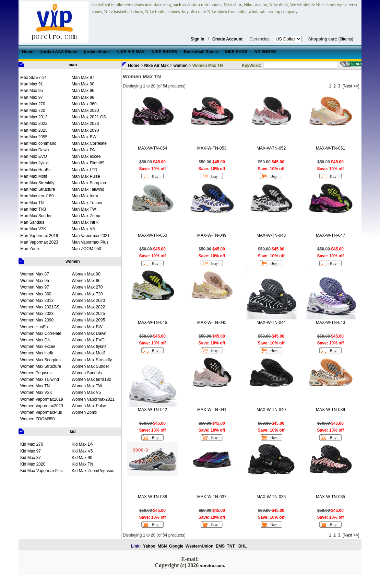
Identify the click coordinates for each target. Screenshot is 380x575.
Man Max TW (84, 209)
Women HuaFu (34, 327)
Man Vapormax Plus (90, 242)
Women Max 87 (34, 274)
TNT (231, 546)
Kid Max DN (83, 444)
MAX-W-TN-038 (152, 496)
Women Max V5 (86, 392)
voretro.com (212, 565)
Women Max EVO (88, 340)
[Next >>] (351, 86)
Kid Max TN (82, 464)
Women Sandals (87, 373)
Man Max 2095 (33, 136)
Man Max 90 (83, 84)
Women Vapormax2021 (93, 399)
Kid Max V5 (82, 451)
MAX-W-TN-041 (211, 409)
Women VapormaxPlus (41, 412)
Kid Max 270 (31, 444)
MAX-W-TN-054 (152, 148)
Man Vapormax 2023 (39, 242)
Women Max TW (87, 386)
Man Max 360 (84, 104)
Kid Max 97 (30, 451)
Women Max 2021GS (40, 307)
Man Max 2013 (33, 117)
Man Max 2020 (85, 110)
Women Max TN (35, 386)
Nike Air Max (156, 65)
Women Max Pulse (89, 405)
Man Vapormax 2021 (91, 235)
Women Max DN (35, 340)
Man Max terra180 (37, 195)
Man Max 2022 (33, 123)
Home (133, 65)
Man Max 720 (32, 110)
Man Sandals (32, 222)
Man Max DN (84, 150)
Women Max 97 (34, 287)
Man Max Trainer (87, 202)
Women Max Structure (40, 366)
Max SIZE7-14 (33, 77)
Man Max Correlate (89, 143)
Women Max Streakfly (92, 359)
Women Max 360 (35, 294)
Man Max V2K (33, 228)
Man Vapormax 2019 (39, 235)
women (73, 261)
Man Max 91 (31, 84)
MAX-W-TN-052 (271, 148)
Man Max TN (32, 202)
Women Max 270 (87, 287)
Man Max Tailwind (88, 189)
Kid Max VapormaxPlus (41, 470)
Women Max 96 (86, 280)
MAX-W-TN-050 (152, 235)
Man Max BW (84, 136)
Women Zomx (84, 412)
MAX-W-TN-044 (271, 322)
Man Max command (38, 143)
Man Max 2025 (33, 130)
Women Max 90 (86, 274)
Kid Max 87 (30, 457)
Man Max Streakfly (37, 182)
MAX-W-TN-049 (211, 235)
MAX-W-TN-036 (271, 496)
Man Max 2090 (85, 130)
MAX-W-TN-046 (152, 322)
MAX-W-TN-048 (271, 235)
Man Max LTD (84, 169)
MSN (162, 546)
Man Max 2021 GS (89, 117)
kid (72, 431)
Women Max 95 (34, 280)
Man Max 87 (83, 77)
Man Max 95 (31, 90)
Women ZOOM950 (37, 418)
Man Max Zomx (86, 215)
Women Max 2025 (88, 313)
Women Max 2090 (37, 320)
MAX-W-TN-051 (330, 148)
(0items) (346, 39)
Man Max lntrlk (85, 222)
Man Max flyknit (34, 163)
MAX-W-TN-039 (330, 409)
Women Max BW (87, 327)
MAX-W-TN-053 (211, 148)
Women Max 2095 (88, 320)
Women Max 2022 (88, 307)
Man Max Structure (37, 189)
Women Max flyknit (89, 346)
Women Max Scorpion (40, 359)
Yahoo (149, 546)
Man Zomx (30, 248)
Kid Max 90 (82, 457)
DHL (242, 546)
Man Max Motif (33, 176)
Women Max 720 (87, 294)
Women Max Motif (88, 353)
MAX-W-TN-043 (330, 322)
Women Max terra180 (91, 379)
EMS (220, 546)
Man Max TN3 (33, 209)
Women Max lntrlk (36, 353)
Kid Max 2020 (32, 464)
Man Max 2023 (85, 123)
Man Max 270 (32, 104)
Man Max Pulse (86, 176)
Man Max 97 (31, 97)
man (73, 64)
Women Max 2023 (37, 313)
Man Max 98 (83, 97)
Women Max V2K (36, 392)
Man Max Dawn (34, 150)
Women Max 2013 (37, 300)
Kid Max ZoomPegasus (93, 470)
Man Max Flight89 (88, 163)
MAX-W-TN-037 (211, 496)
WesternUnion (199, 546)
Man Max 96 (83, 90)
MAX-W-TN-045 (211, 322)
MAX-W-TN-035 (330, 496)
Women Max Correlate (40, 333)
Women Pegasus (35, 373)
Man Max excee (86, 156)
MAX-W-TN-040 (271, 409)
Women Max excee (38, 346)
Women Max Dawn (89, 333)
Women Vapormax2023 (41, 405)
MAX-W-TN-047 (330, 235)
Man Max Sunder (35, 215)
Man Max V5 (83, 228)
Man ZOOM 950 (86, 248)
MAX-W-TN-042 (152, 409)
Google (176, 546)
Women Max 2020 (88, 300)
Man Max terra (85, 195)
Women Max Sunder (90, 366)
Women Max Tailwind (39, 379)
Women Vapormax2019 (41, 399)
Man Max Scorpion (89, 182)
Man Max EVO (33, 156)
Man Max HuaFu (35, 169)
